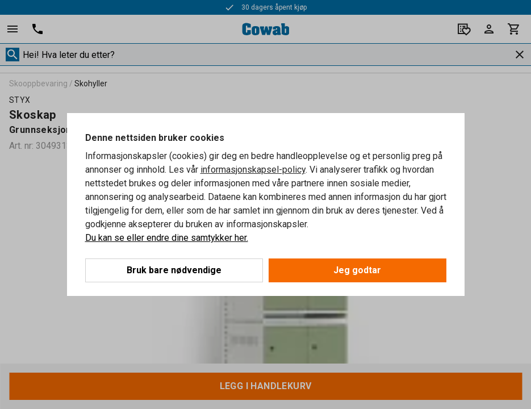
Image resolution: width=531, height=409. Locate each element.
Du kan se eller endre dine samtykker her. (166, 237)
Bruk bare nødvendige (174, 270)
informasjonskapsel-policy (253, 169)
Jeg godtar (357, 270)
